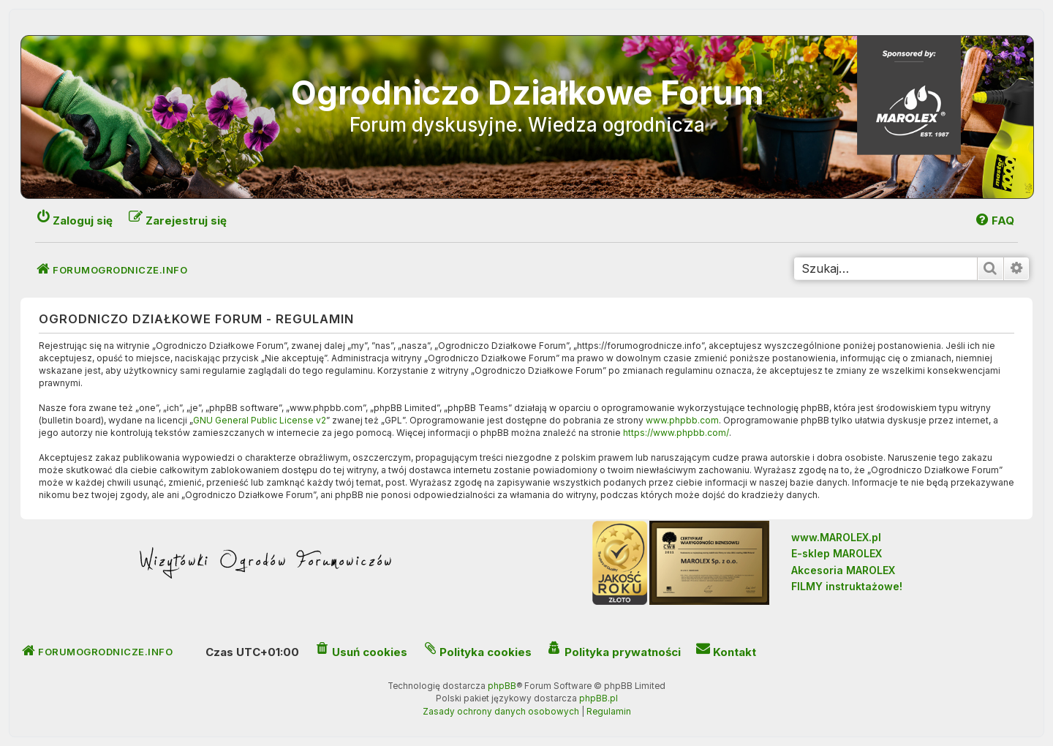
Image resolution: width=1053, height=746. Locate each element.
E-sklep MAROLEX (836, 553)
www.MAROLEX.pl (836, 537)
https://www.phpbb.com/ (676, 432)
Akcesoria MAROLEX (843, 570)
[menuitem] (994, 220)
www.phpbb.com (682, 420)
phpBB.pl (598, 698)
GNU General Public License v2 (259, 420)
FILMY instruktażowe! (846, 586)
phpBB (502, 686)
